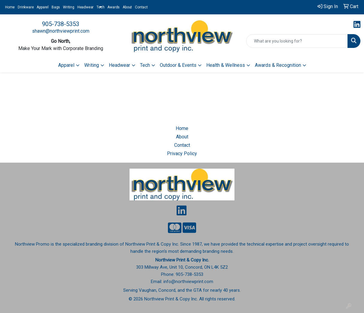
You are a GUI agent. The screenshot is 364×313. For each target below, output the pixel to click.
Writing (68, 7)
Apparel (43, 7)
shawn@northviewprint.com (60, 31)
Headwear (85, 7)
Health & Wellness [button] (225, 65)
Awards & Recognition (278, 65)
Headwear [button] (119, 65)
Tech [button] (145, 65)
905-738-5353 (60, 24)
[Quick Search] (297, 41)
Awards (113, 7)
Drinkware (26, 7)
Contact (141, 7)
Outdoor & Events (178, 65)
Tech (100, 7)
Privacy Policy (182, 153)
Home (10, 7)
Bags (56, 7)
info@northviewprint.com (188, 281)
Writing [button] (91, 65)
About (127, 7)
